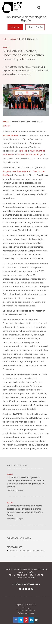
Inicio (5, 39)
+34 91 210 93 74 (36, 575)
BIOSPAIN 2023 (14, 547)
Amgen (6, 171)
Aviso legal (26, 608)
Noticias (13, 39)
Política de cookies (26, 613)
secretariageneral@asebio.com (26, 584)
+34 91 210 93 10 (20, 575)
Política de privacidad (26, 610)
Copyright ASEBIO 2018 (26, 605)
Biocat (23, 151)
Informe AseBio (35, 27)
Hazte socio (15, 27)
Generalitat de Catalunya (30, 155)
